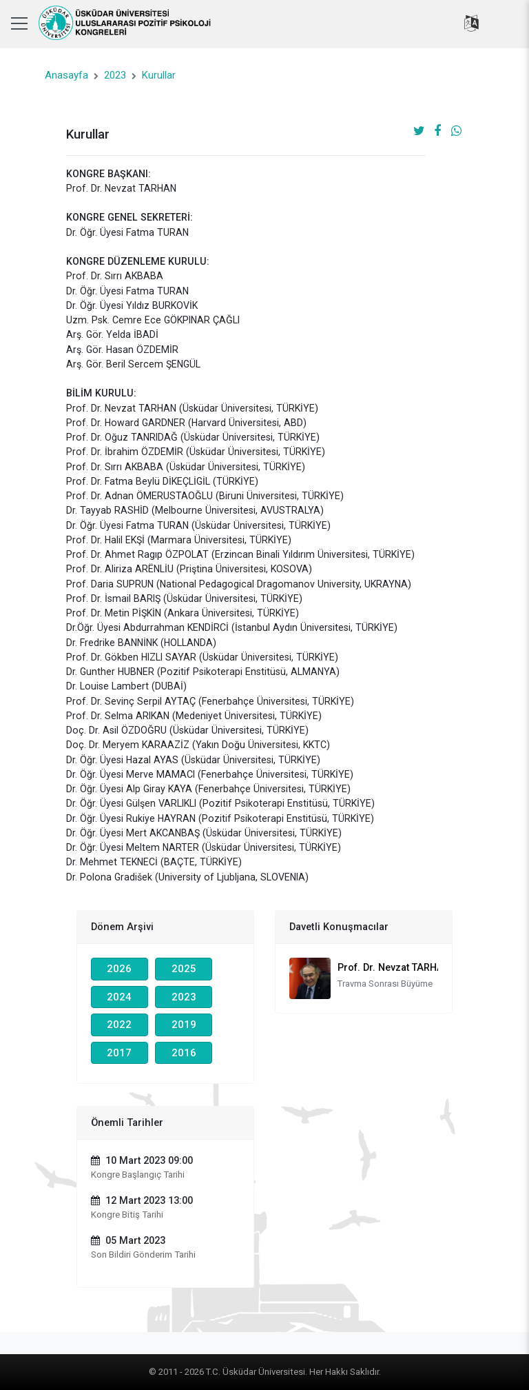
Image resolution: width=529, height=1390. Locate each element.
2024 (119, 997)
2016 (184, 1053)
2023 (115, 75)
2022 (119, 1024)
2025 (184, 969)
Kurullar (159, 75)
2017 (119, 1053)
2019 (184, 1024)
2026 (119, 969)
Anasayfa (66, 75)
